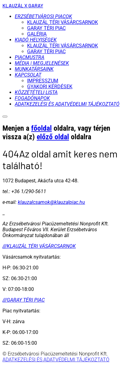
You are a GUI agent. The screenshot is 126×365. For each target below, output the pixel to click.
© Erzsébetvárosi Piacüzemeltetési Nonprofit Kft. (55, 354)
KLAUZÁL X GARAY (22, 5)
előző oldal (53, 137)
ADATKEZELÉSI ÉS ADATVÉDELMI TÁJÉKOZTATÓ (55, 360)
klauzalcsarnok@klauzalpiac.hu (51, 202)
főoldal (41, 128)
